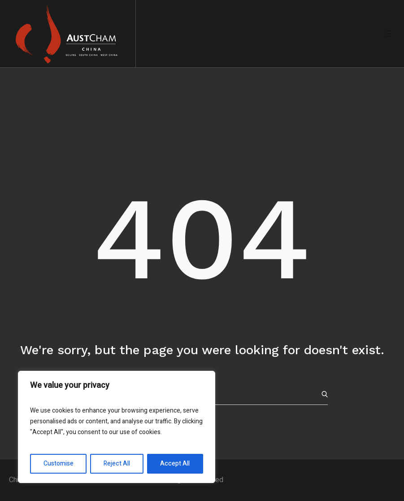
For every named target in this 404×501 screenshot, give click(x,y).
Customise (58, 463)
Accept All (175, 463)
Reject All (117, 463)
